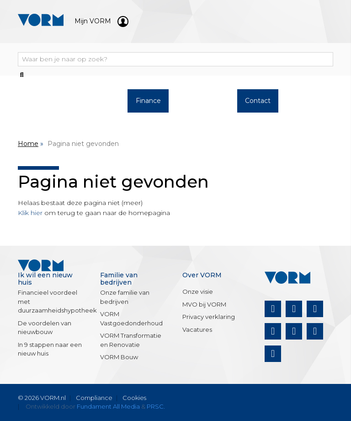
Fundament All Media (108, 406)
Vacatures (197, 329)
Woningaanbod (40, 101)
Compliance (94, 397)
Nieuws (312, 101)
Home (28, 144)
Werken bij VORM (93, 105)
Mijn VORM (101, 21)
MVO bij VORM (204, 304)
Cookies (134, 397)
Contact (258, 101)
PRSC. (156, 406)
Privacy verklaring (208, 316)
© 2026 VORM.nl (42, 397)
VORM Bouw (119, 357)
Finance (148, 101)
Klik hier (30, 213)
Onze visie (197, 291)
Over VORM (203, 105)
